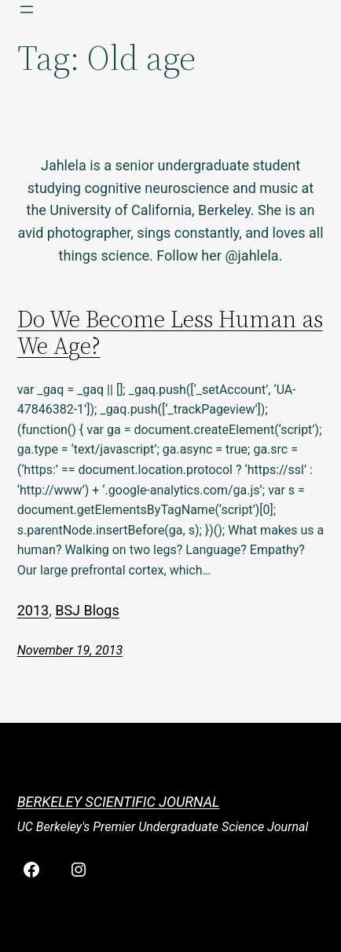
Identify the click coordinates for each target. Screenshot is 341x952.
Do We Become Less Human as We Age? (170, 333)
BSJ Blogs (87, 610)
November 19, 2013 (70, 650)
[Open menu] (26, 9)
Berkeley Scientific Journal (118, 801)
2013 (33, 610)
